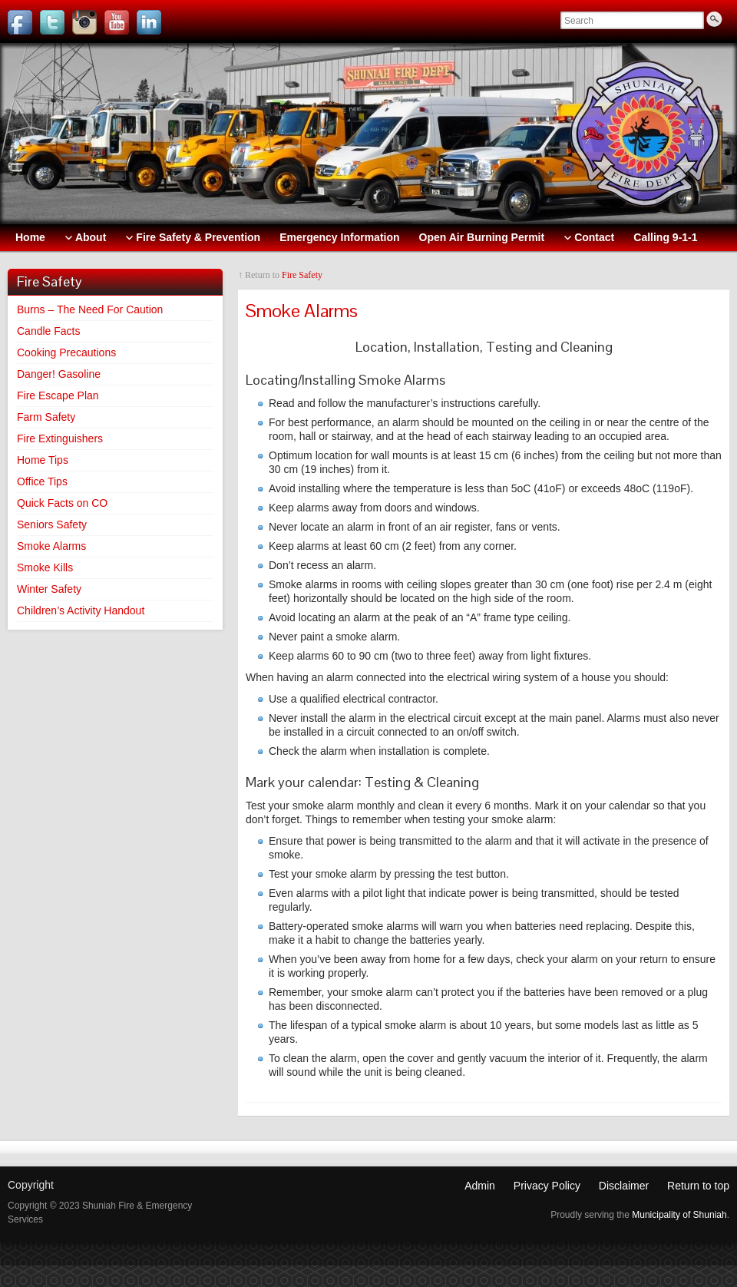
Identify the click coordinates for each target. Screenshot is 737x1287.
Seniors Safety (52, 524)
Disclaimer (624, 1185)
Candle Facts (48, 331)
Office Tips (42, 481)
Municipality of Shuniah (679, 1214)
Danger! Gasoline (59, 374)
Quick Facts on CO (62, 503)
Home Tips (42, 460)
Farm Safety (46, 417)
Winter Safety (49, 589)
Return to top (698, 1185)
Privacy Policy (547, 1185)
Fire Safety (302, 275)
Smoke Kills (45, 567)
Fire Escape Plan (58, 395)
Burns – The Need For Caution (90, 309)
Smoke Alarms (51, 546)
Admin (479, 1185)
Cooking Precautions (66, 352)
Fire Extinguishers (60, 438)
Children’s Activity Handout (80, 610)
